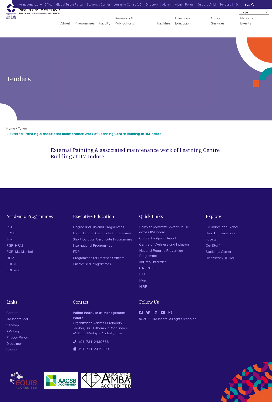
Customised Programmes (92, 264)
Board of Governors (220, 233)
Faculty (104, 23)
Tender (23, 128)
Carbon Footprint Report (157, 238)
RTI (142, 274)
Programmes (84, 23)
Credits (11, 350)
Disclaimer (14, 343)
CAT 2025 (147, 268)
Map (142, 280)
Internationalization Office (35, 4)
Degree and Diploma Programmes (98, 227)
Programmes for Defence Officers (98, 258)
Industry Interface (152, 262)
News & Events (246, 20)
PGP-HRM (14, 245)
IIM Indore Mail (17, 319)
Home (10, 128)
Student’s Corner (98, 4)
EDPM (11, 264)
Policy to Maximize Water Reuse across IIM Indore (164, 229)
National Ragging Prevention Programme (161, 253)
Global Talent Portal (70, 4)
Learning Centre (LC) (128, 4)
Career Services (218, 20)
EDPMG (12, 270)
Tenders (225, 4)
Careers (12, 312)
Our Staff (213, 245)
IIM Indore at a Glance (222, 227)
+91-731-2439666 (93, 341)
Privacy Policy (17, 337)
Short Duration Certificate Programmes (102, 239)
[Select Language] (254, 12)
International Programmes (92, 245)
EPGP (11, 233)
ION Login (13, 331)
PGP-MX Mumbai (19, 251)
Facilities (164, 23)
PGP (9, 227)
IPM (9, 239)
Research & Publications (124, 20)
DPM (10, 258)
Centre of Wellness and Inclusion (164, 244)
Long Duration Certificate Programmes (102, 233)
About (65, 23)
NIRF (143, 286)
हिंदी (237, 4)
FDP (76, 251)
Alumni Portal (184, 4)
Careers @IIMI (206, 4)
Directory (152, 4)
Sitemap (12, 325)
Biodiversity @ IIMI (220, 258)
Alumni (166, 4)
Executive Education (183, 20)
